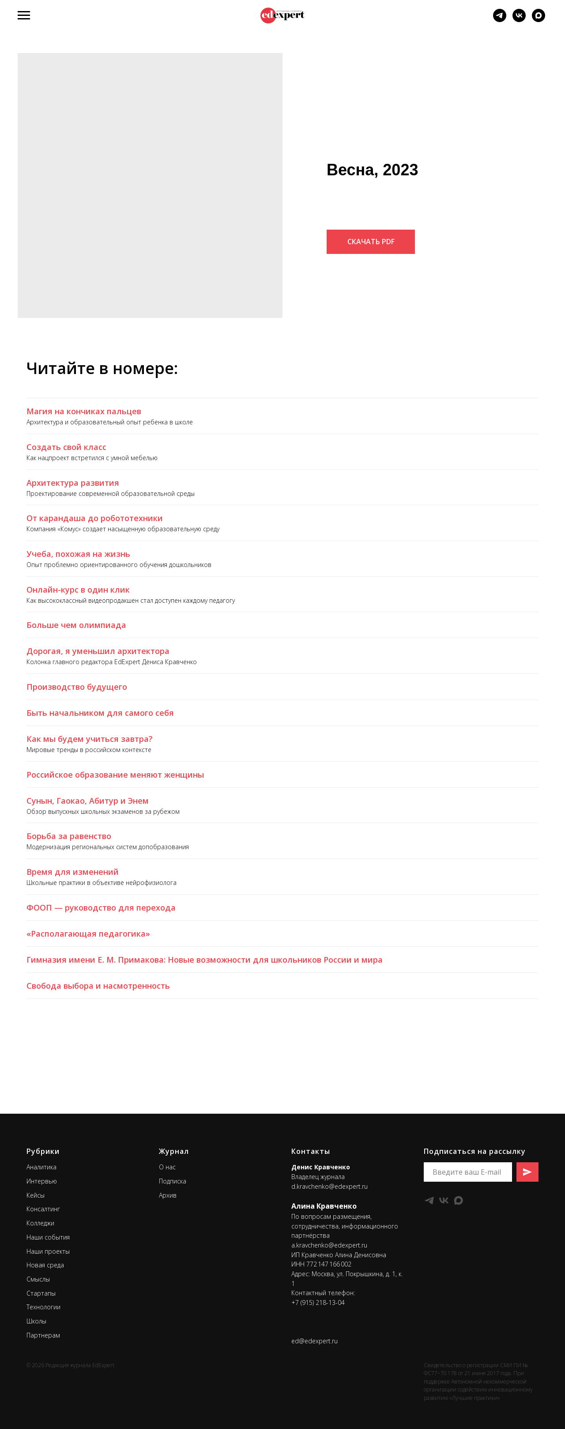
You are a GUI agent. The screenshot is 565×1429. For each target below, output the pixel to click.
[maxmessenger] (458, 1200)
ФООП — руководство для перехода (101, 907)
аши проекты (50, 1251)
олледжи (42, 1223)
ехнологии (45, 1307)
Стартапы (41, 1293)
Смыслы (38, 1279)
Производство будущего (76, 686)
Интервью (41, 1181)
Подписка (172, 1181)
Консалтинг (43, 1209)
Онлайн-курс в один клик (78, 589)
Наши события (48, 1237)
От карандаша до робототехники (94, 518)
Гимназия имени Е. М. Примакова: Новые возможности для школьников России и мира (204, 959)
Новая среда (45, 1265)
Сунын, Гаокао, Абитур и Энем (87, 800)
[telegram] (499, 19)
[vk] (519, 19)
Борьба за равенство (68, 836)
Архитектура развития (72, 482)
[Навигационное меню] (24, 15)
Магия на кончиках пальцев (83, 411)
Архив (168, 1195)
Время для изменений (72, 871)
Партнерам (43, 1335)
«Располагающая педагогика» (88, 933)
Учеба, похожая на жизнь (78, 553)
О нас (167, 1167)
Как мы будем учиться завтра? (89, 738)
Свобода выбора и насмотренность (98, 985)
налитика (43, 1167)
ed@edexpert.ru (314, 1341)
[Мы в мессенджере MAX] (538, 19)
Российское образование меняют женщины (115, 774)
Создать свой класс (66, 447)
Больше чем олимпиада (76, 625)
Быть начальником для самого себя (100, 712)
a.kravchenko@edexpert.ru (329, 1245)
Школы (36, 1321)
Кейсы (35, 1195)
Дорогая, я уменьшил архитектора (98, 651)
